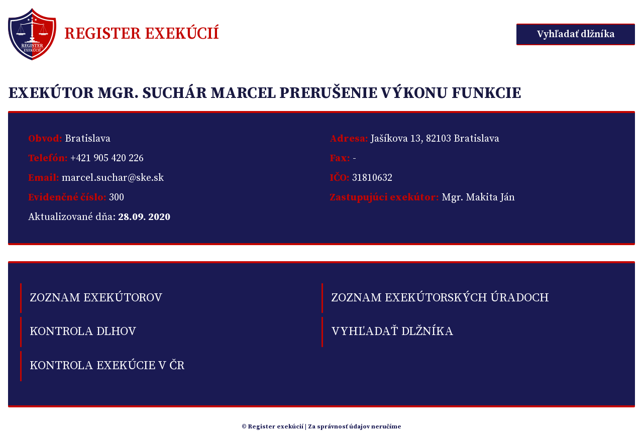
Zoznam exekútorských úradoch (440, 297)
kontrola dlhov (83, 331)
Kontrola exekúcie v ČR (107, 365)
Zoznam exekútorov (96, 297)
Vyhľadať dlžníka (576, 34)
